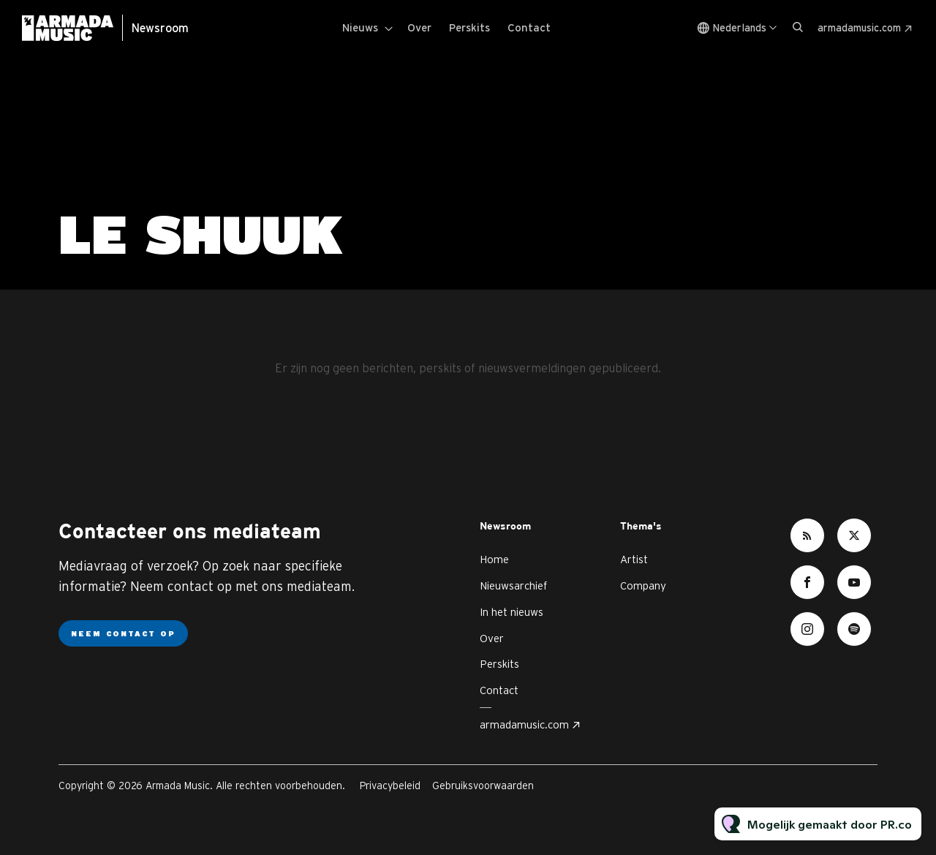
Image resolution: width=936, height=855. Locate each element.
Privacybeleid (390, 785)
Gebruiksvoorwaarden (483, 785)
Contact (529, 27)
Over (419, 27)
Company (643, 585)
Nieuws (360, 27)
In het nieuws (511, 612)
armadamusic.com (859, 28)
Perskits (469, 27)
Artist (634, 559)
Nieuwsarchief (513, 585)
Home (494, 559)
